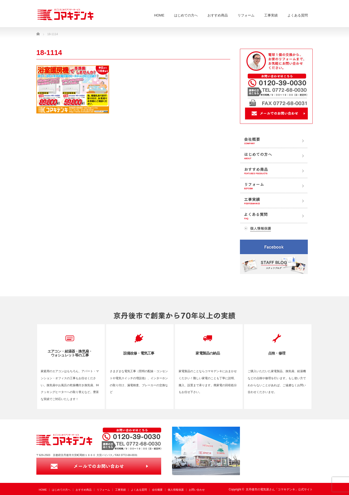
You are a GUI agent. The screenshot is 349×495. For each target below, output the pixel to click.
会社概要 (157, 489)
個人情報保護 (176, 489)
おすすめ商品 (217, 15)
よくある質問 (297, 15)
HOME (159, 15)
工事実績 (271, 15)
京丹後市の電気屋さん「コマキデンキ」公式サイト (279, 489)
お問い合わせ (197, 489)
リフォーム (246, 15)
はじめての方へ (186, 15)
